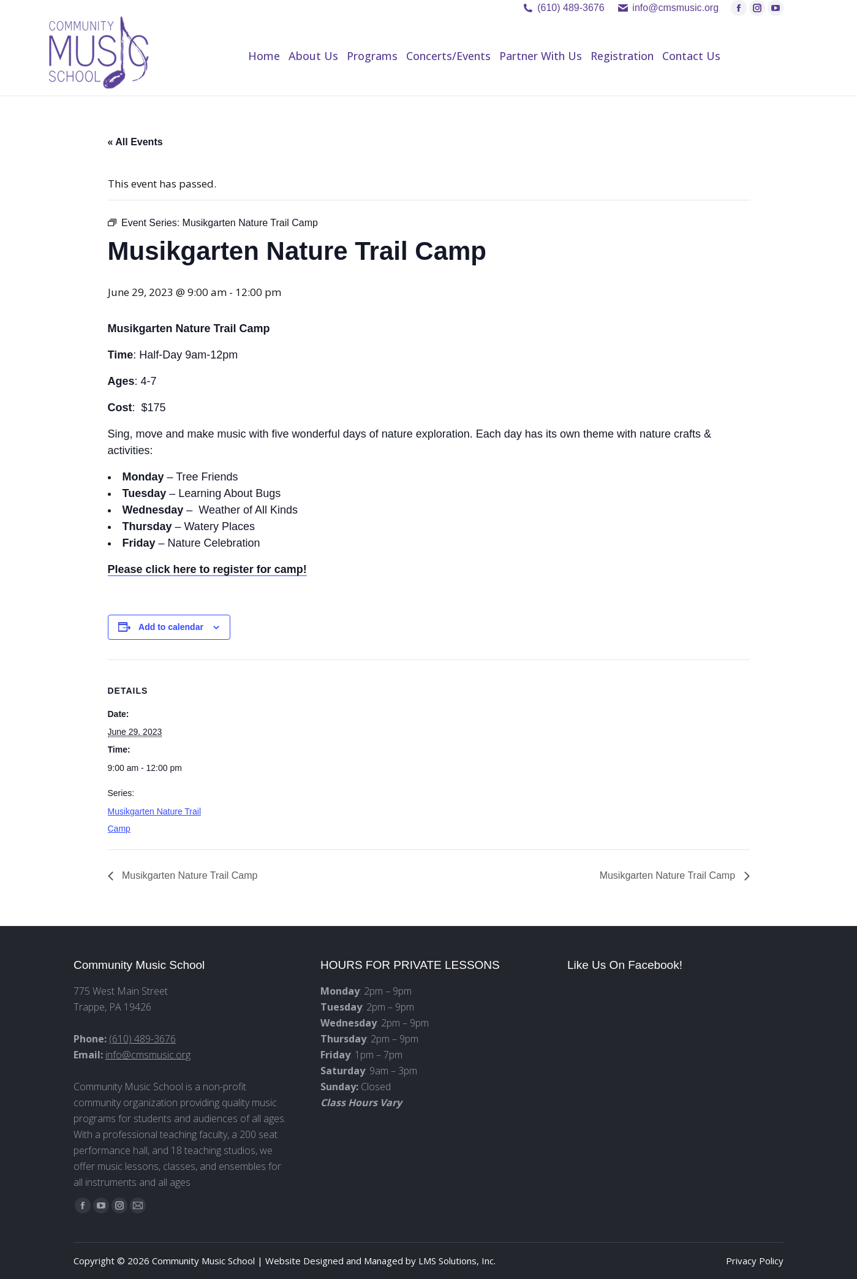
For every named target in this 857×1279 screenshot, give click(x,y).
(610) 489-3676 (570, 7)
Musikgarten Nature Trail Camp (188, 875)
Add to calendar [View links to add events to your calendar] (170, 627)
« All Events (135, 142)
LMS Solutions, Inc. (457, 1260)
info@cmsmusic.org (148, 1054)
